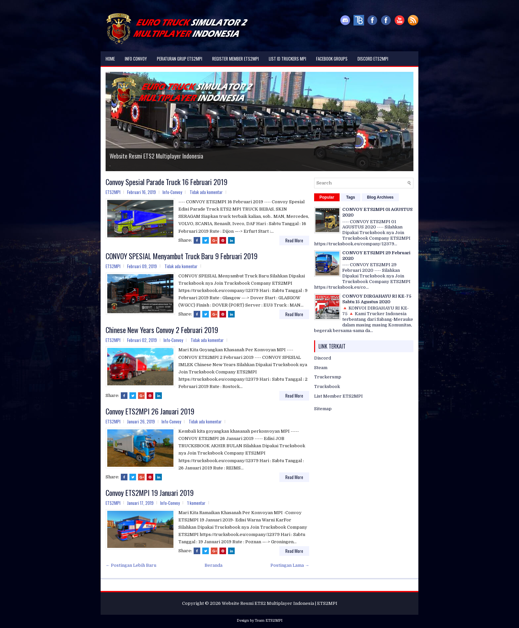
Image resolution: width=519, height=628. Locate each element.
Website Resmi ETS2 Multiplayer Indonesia (156, 156)
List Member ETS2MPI (338, 396)
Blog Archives (380, 197)
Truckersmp (327, 376)
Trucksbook (327, 386)
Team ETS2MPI (269, 620)
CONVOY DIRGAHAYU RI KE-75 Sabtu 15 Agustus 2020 (376, 299)
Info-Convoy (172, 192)
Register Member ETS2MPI (235, 58)
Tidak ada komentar (206, 192)
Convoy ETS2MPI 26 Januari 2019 (150, 411)
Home (110, 58)
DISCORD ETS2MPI (372, 58)
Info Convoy (136, 58)
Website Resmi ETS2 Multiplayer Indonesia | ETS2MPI (279, 603)
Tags (350, 197)
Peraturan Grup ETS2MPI (179, 58)
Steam (320, 367)
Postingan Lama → (289, 565)
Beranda (213, 565)
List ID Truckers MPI (287, 58)
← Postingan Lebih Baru (131, 565)
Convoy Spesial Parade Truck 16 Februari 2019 (166, 182)
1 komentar (196, 503)
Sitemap (323, 408)
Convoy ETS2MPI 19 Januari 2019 (150, 493)
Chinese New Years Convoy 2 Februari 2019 (162, 330)
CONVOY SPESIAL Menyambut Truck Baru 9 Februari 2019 (182, 256)
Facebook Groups (332, 58)
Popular (326, 197)
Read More (294, 240)
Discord (322, 358)
